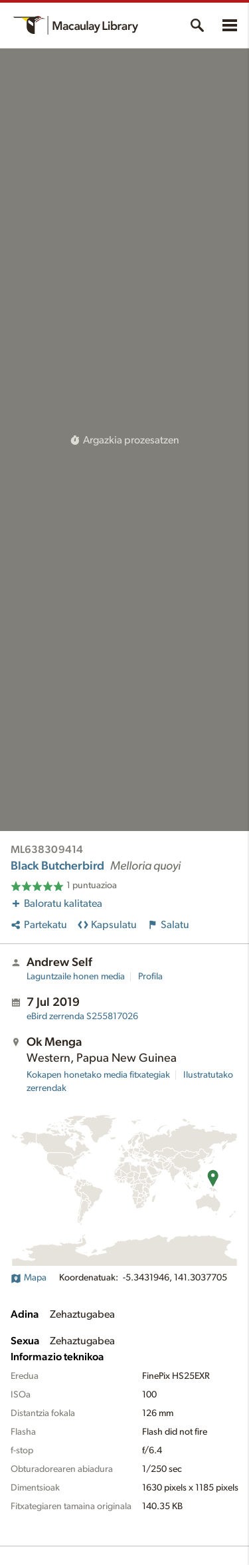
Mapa (28, 1277)
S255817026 (82, 1016)
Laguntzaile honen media (76, 976)
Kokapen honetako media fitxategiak (98, 1075)
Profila (150, 976)
